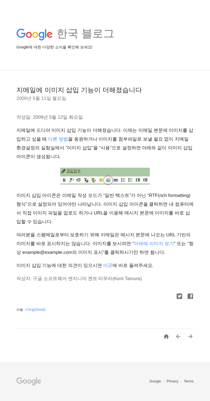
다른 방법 (58, 139)
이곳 (107, 265)
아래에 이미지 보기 (154, 243)
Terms (189, 381)
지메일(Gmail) (35, 310)
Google (156, 381)
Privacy (173, 381)
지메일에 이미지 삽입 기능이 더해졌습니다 (79, 90)
